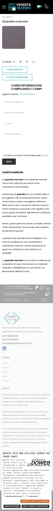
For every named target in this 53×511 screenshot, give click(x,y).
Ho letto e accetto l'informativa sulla (26, 155)
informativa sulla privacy (13, 496)
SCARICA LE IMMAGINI (17, 77)
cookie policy (33, 496)
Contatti (5, 380)
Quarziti (7, 17)
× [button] (49, 453)
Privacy (44, 155)
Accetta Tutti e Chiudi (35, 501)
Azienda (6, 367)
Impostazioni (12, 506)
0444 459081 (10, 339)
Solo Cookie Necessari (35, 506)
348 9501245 (10, 336)
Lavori (4, 372)
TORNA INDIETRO (14, 69)
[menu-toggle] (4, 7)
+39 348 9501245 (26, 94)
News (4, 376)
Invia (9, 161)
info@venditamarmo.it (17, 343)
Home (5, 363)
